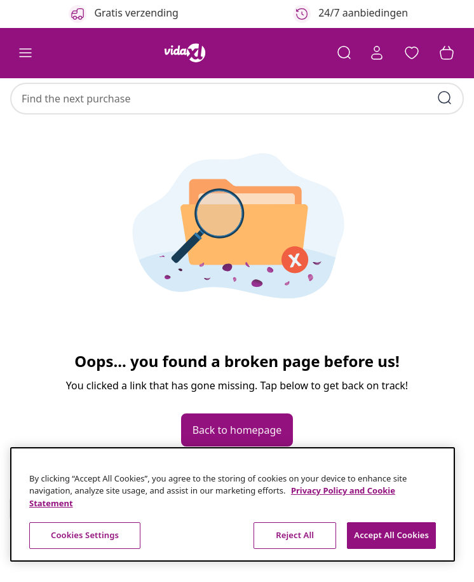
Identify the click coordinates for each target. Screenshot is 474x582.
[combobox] (237, 92)
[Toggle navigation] (25, 53)
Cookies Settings (85, 535)
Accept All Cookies (391, 535)
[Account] (374, 53)
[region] (232, 504)
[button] (410, 53)
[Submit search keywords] (445, 91)
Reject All (295, 535)
